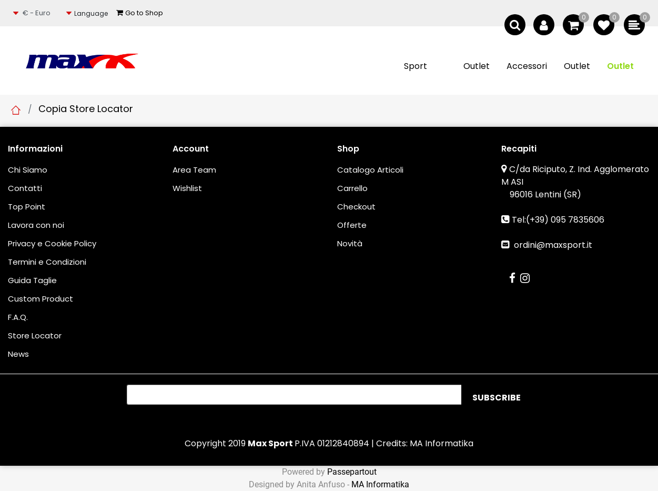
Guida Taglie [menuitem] (32, 280)
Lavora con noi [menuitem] (36, 225)
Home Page (16, 110)
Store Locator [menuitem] (35, 335)
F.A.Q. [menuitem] (18, 317)
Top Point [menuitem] (26, 206)
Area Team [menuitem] (194, 169)
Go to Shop (139, 13)
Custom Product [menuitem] (40, 298)
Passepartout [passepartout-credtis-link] (352, 472)
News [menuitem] (18, 353)
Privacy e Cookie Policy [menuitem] (52, 243)
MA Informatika (441, 443)
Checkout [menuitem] (356, 206)
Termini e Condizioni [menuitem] (47, 261)
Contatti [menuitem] (25, 188)
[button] (496, 398)
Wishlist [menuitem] (187, 188)
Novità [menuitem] (349, 243)
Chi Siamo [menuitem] (27, 169)
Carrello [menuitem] (352, 188)
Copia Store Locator (85, 108)
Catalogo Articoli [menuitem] (370, 169)
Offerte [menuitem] (352, 225)
